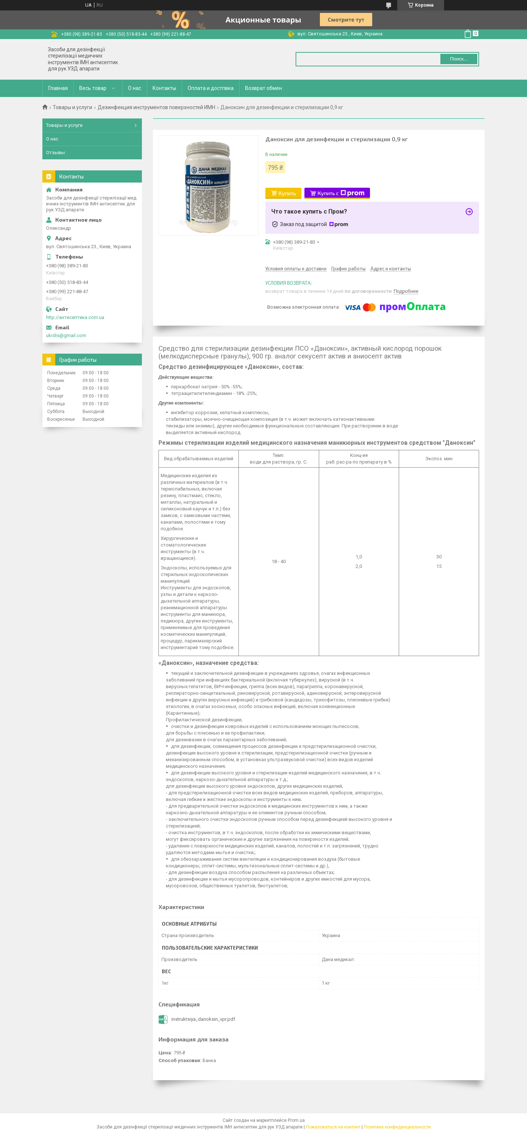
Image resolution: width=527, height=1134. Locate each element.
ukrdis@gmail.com (66, 335)
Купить (287, 193)
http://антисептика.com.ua (75, 317)
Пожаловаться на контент (333, 1127)
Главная (58, 88)
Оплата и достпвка (211, 88)
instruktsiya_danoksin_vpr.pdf (203, 1019)
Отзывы (55, 152)
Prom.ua (296, 1120)
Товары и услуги (72, 107)
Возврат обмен (263, 88)
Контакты (164, 88)
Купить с (341, 193)
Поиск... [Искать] (459, 59)
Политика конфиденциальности (397, 1127)
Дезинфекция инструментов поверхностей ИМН (156, 107)
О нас (134, 88)
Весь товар (93, 88)
